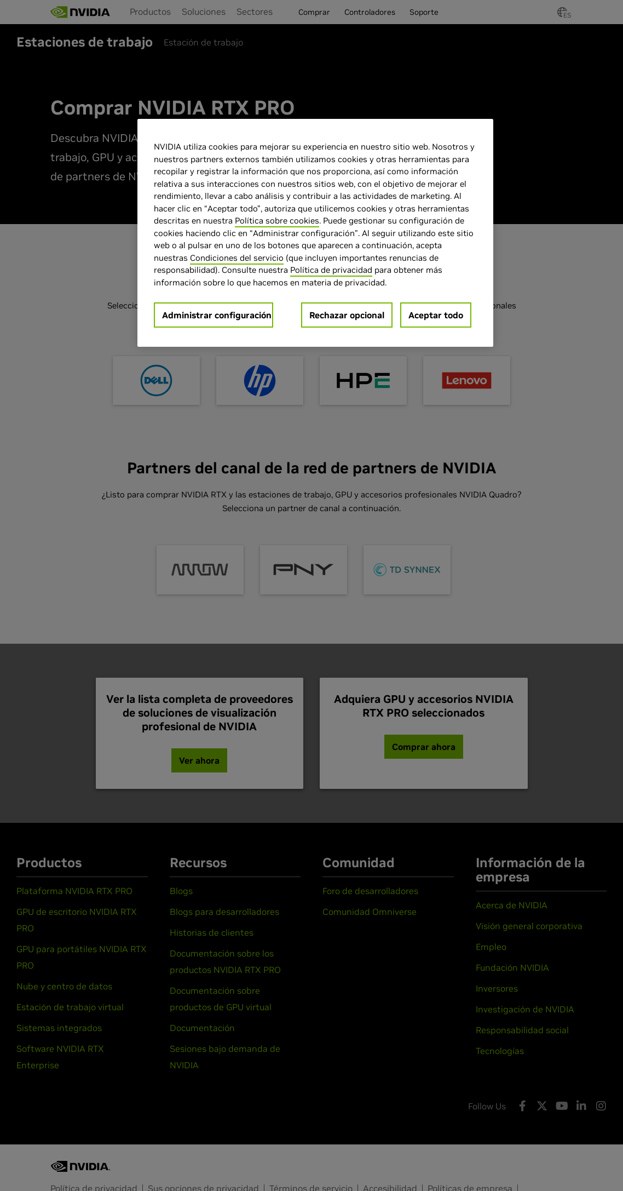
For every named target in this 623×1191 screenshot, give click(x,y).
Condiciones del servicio (237, 258)
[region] (315, 233)
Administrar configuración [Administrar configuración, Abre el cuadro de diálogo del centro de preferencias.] (217, 315)
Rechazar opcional (346, 315)
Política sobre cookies (277, 220)
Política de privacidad (331, 270)
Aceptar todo (435, 315)
